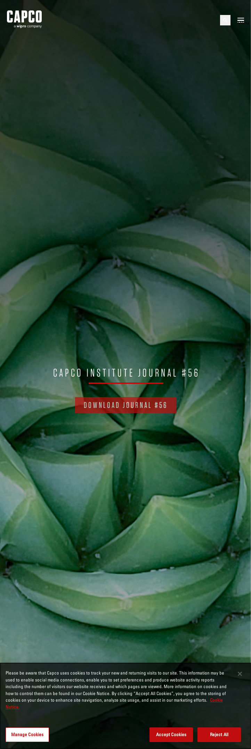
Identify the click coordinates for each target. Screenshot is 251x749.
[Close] (240, 673)
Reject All (219, 734)
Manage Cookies (27, 734)
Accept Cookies (171, 734)
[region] (125, 706)
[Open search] (225, 20)
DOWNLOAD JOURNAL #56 (126, 405)
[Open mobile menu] (240, 20)
